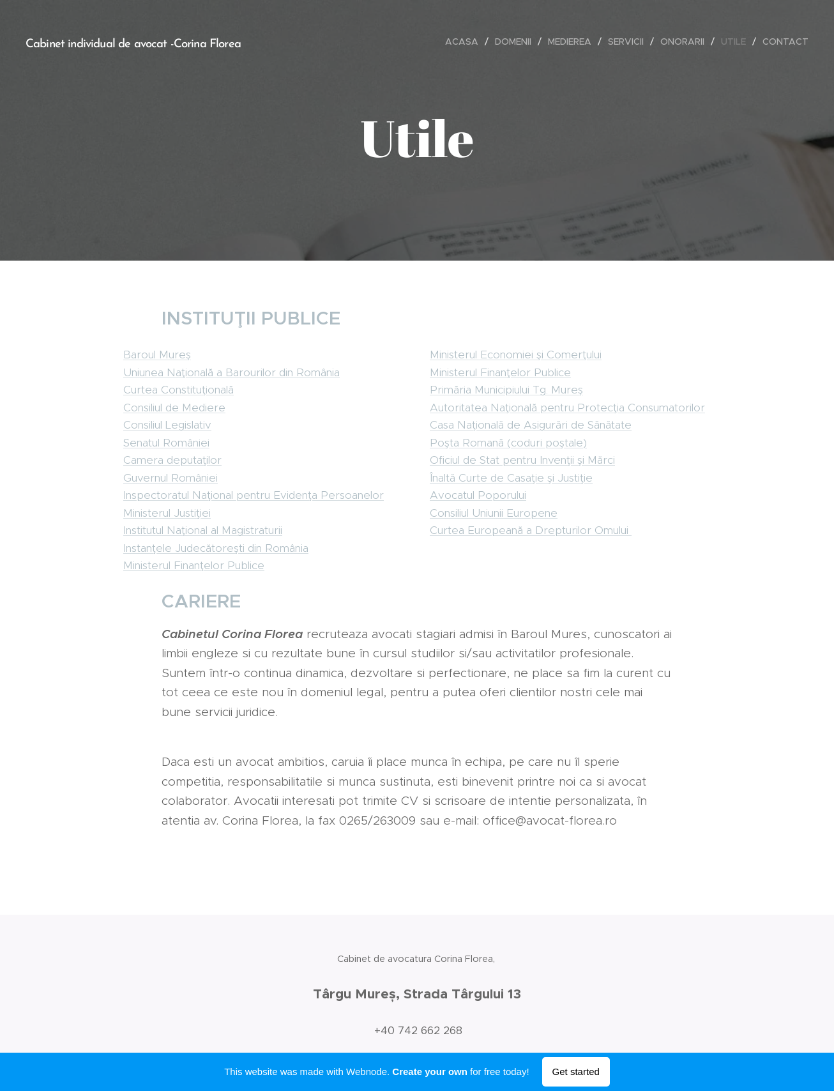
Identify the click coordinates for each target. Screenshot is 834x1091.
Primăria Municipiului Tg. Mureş (506, 390)
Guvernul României (170, 477)
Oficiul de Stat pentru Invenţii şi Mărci (522, 460)
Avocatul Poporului (478, 495)
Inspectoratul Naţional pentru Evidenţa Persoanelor (253, 495)
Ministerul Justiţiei (167, 512)
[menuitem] (465, 41)
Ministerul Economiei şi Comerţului (516, 354)
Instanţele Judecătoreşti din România (215, 547)
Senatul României (166, 442)
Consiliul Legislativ (167, 425)
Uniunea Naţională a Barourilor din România (231, 372)
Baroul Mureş (157, 354)
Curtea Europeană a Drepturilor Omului (531, 530)
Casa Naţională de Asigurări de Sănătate (531, 425)
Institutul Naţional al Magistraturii (202, 530)
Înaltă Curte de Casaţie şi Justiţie (511, 477)
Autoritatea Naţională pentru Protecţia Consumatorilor (567, 407)
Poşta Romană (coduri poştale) (508, 442)
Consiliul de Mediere (174, 407)
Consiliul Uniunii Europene (493, 512)
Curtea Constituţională (178, 390)
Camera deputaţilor (172, 460)
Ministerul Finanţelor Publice (193, 565)
